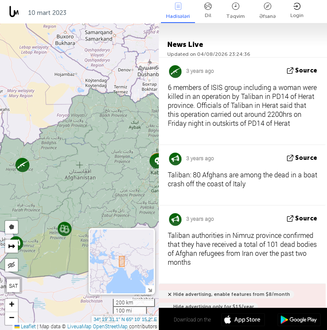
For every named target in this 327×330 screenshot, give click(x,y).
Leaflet (25, 326)
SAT (13, 285)
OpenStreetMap (110, 326)
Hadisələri (178, 11)
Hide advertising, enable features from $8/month (231, 294)
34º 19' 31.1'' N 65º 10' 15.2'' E (125, 319)
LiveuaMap (79, 326)
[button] (158, 161)
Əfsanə (267, 11)
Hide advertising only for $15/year (213, 307)
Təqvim (235, 11)
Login (297, 10)
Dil (208, 10)
